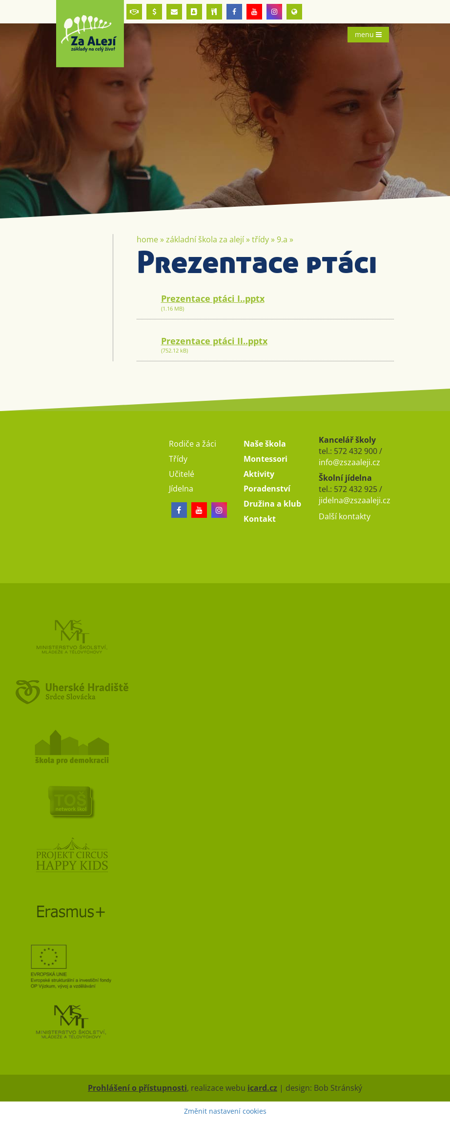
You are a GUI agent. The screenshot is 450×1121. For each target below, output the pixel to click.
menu (368, 34)
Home (147, 239)
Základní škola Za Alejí (205, 239)
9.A (282, 239)
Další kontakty (344, 516)
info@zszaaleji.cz (349, 462)
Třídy (260, 239)
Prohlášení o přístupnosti (137, 1087)
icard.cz (262, 1087)
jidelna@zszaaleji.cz (354, 500)
